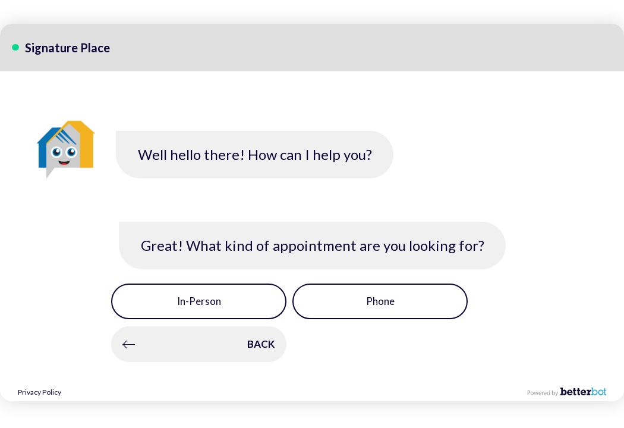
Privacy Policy (39, 392)
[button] (198, 301)
